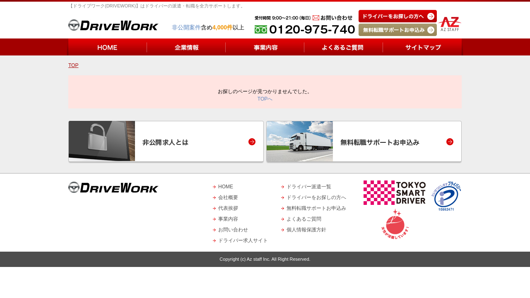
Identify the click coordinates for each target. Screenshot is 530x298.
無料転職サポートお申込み (316, 208)
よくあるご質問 (304, 219)
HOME (225, 187)
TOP (73, 65)
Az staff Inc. (258, 259)
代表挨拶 (228, 208)
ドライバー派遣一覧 (309, 187)
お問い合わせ (233, 230)
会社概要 (228, 197)
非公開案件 (186, 27)
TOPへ (265, 99)
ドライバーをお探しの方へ (316, 197)
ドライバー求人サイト (243, 240)
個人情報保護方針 (306, 230)
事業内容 (228, 219)
